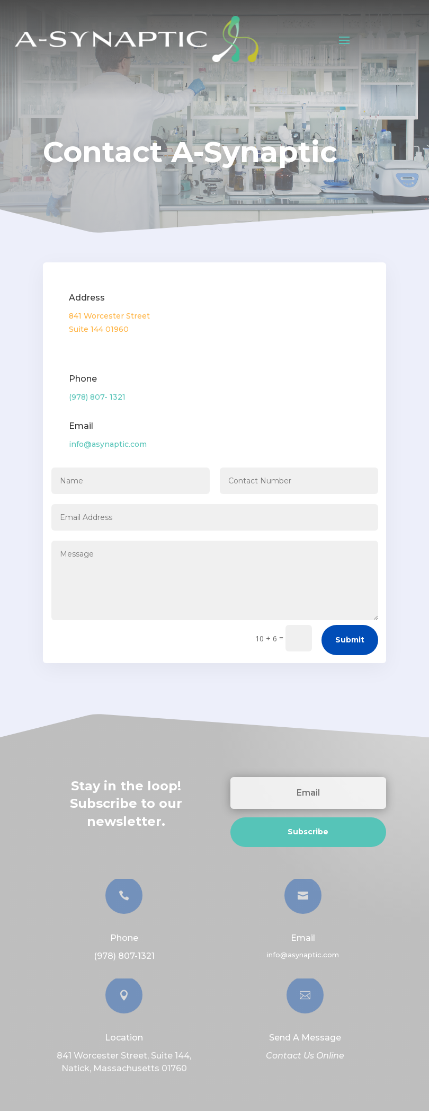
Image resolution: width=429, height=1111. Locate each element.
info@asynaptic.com (108, 444)
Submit (349, 640)
